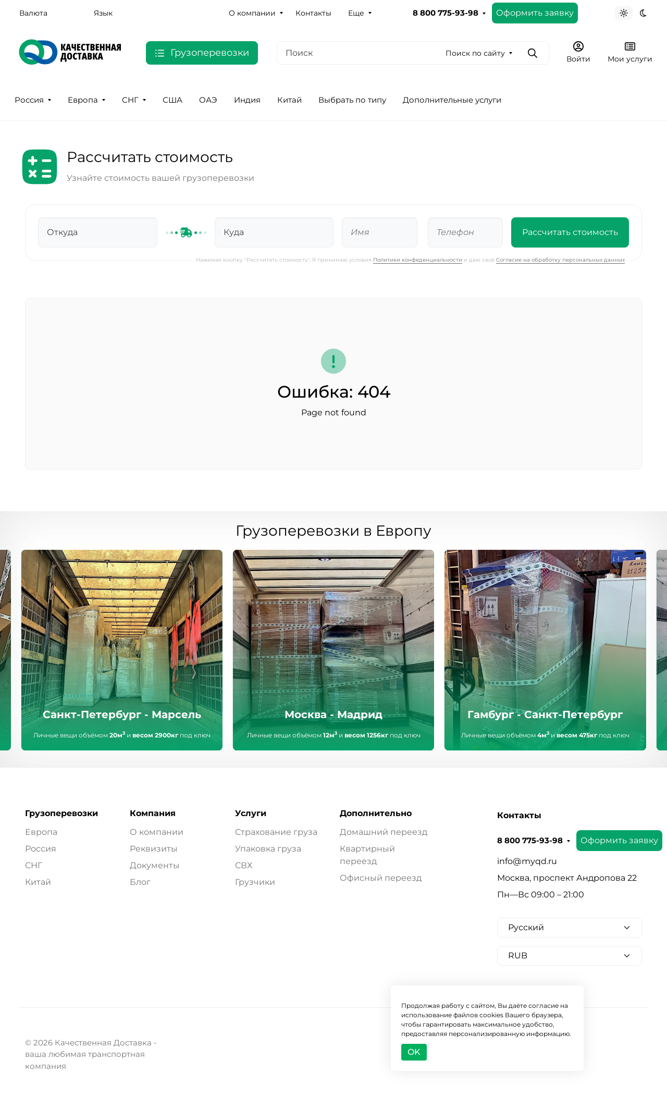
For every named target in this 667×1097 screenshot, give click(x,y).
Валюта (33, 13)
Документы (155, 865)
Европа (83, 100)
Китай (289, 100)
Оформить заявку (535, 13)
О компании (252, 13)
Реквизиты (154, 849)
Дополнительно (376, 813)
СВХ (243, 865)
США (172, 100)
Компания (153, 813)
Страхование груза (276, 832)
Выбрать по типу (352, 100)
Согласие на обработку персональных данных (560, 259)
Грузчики (255, 882)
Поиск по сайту (475, 53)
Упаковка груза (268, 849)
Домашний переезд (383, 832)
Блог (140, 882)
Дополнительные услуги (452, 100)
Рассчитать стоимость (570, 232)
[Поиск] (413, 53)
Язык (103, 13)
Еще (356, 13)
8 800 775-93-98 (445, 13)
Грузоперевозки (61, 813)
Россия (29, 100)
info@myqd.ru (527, 861)
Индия (247, 100)
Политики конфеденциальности (417, 259)
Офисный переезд (381, 878)
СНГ (130, 100)
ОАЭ (208, 100)
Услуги (250, 813)
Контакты (313, 13)
